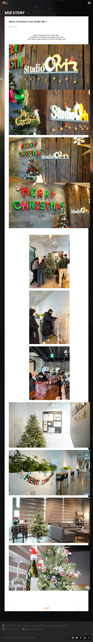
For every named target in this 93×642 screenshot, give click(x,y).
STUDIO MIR (5, 2)
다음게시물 (78, 608)
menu (89, 3)
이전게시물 (14, 608)
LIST (46, 608)
